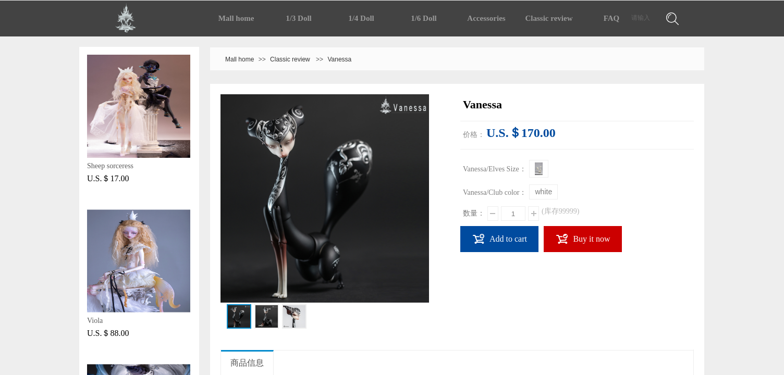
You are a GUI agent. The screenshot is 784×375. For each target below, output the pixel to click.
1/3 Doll (299, 18)
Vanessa (339, 59)
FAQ (612, 18)
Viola (95, 320)
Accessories (486, 18)
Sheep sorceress (110, 166)
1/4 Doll (361, 18)
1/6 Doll (424, 18)
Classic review (549, 18)
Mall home (236, 18)
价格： (474, 135)
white (543, 192)
